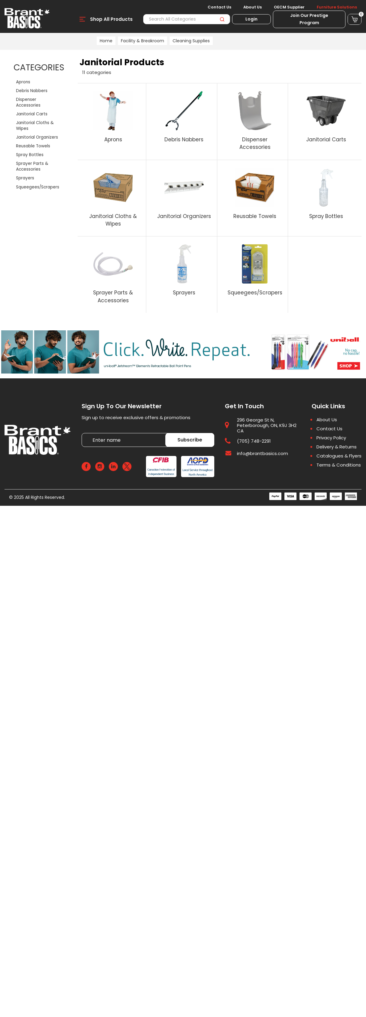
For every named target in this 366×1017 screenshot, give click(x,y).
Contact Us (219, 7)
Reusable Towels (33, 146)
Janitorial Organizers (37, 137)
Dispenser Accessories (28, 102)
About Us (252, 7)
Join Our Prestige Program (309, 19)
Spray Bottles (30, 155)
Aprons (23, 82)
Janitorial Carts (31, 114)
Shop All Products (111, 19)
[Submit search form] (222, 19)
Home (106, 41)
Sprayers (25, 178)
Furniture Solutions (337, 7)
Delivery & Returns (336, 446)
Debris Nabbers (31, 91)
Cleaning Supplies (191, 41)
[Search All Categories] (186, 19)
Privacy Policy (331, 437)
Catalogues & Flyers (338, 456)
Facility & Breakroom (142, 41)
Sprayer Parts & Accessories (32, 166)
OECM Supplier (289, 7)
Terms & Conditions (338, 465)
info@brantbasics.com (262, 453)
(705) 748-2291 (254, 441)
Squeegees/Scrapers (37, 187)
